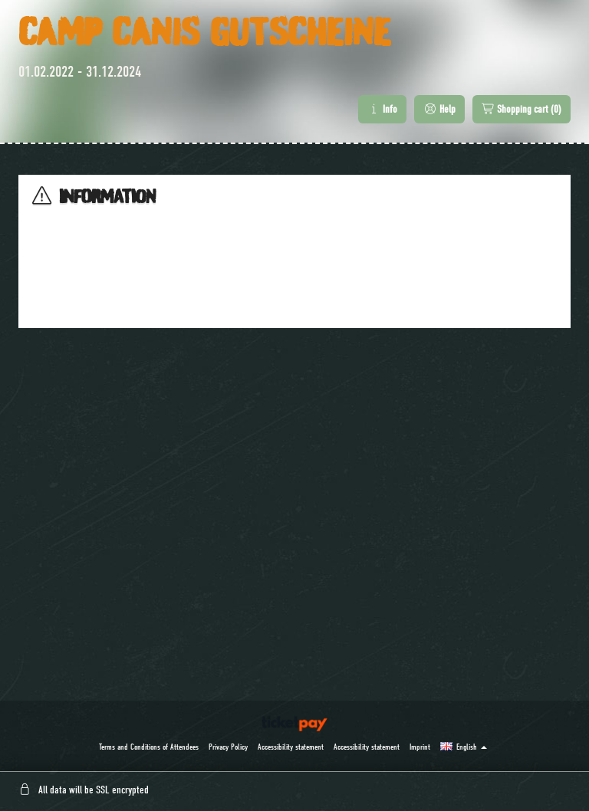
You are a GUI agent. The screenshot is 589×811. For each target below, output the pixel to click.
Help (439, 109)
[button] (463, 747)
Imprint (420, 747)
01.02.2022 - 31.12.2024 (79, 71)
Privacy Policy (228, 747)
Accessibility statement (291, 747)
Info (382, 109)
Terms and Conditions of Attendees (149, 747)
